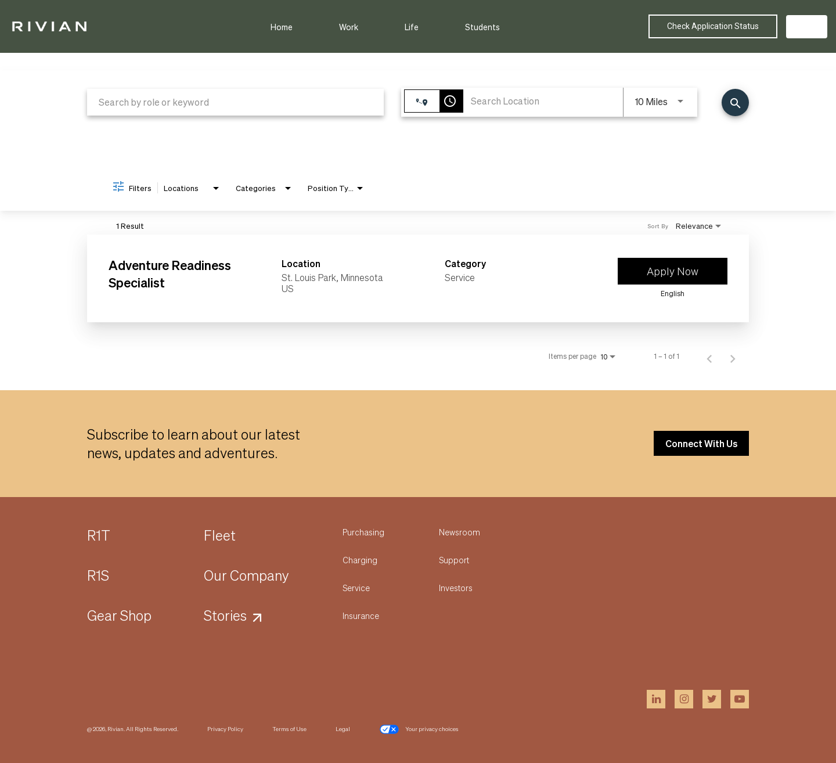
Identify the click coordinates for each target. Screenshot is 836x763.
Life (412, 26)
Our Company (246, 575)
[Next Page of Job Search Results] (732, 356)
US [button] (806, 26)
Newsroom (459, 532)
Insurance (361, 615)
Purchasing (363, 532)
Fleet (220, 535)
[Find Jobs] (735, 102)
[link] (418, 278)
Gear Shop (119, 615)
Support (454, 560)
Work (348, 26)
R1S (98, 575)
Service (356, 587)
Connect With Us (701, 443)
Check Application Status (713, 26)
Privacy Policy (225, 728)
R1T (98, 535)
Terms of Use (289, 728)
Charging (360, 560)
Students (482, 26)
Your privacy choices (419, 729)
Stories (225, 615)
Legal (343, 728)
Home (282, 26)
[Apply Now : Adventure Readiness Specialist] (672, 271)
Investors (456, 587)
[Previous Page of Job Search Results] (709, 356)
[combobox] (235, 102)
